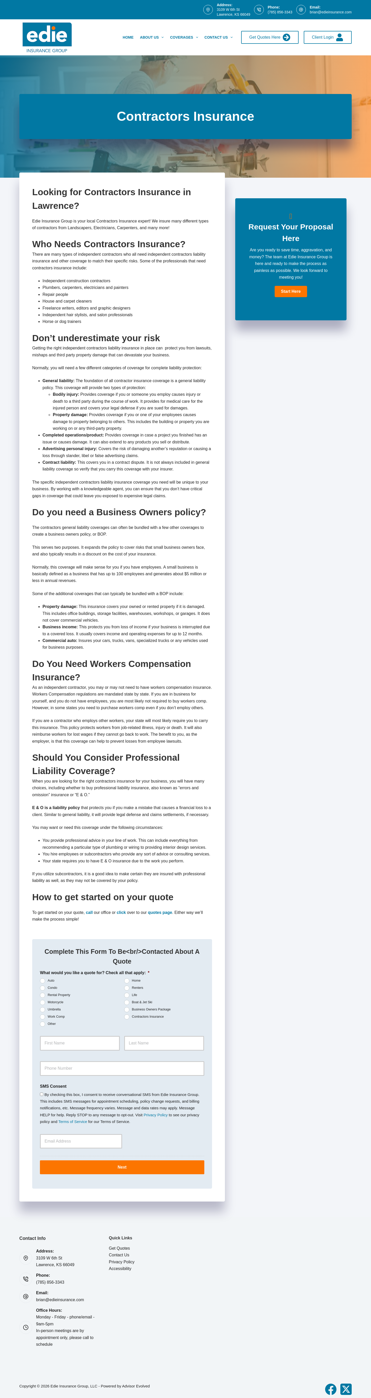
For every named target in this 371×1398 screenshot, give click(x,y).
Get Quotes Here (269, 37)
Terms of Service (72, 1121)
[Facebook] (330, 1386)
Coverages (185, 37)
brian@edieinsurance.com (331, 12)
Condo (52, 988)
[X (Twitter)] (346, 1386)
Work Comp (56, 1017)
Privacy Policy (155, 1115)
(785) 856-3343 (280, 12)
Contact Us (220, 37)
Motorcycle (55, 1002)
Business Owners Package (151, 1009)
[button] (291, 291)
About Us (153, 37)
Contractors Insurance (148, 1017)
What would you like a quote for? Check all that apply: (94, 973)
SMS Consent (53, 1086)
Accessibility (120, 1265)
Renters (137, 988)
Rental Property (59, 995)
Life (134, 995)
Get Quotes (119, 1245)
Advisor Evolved (136, 1382)
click (121, 912)
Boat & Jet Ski (142, 1002)
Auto (51, 981)
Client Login (328, 37)
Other (52, 1024)
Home (128, 37)
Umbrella (54, 1009)
